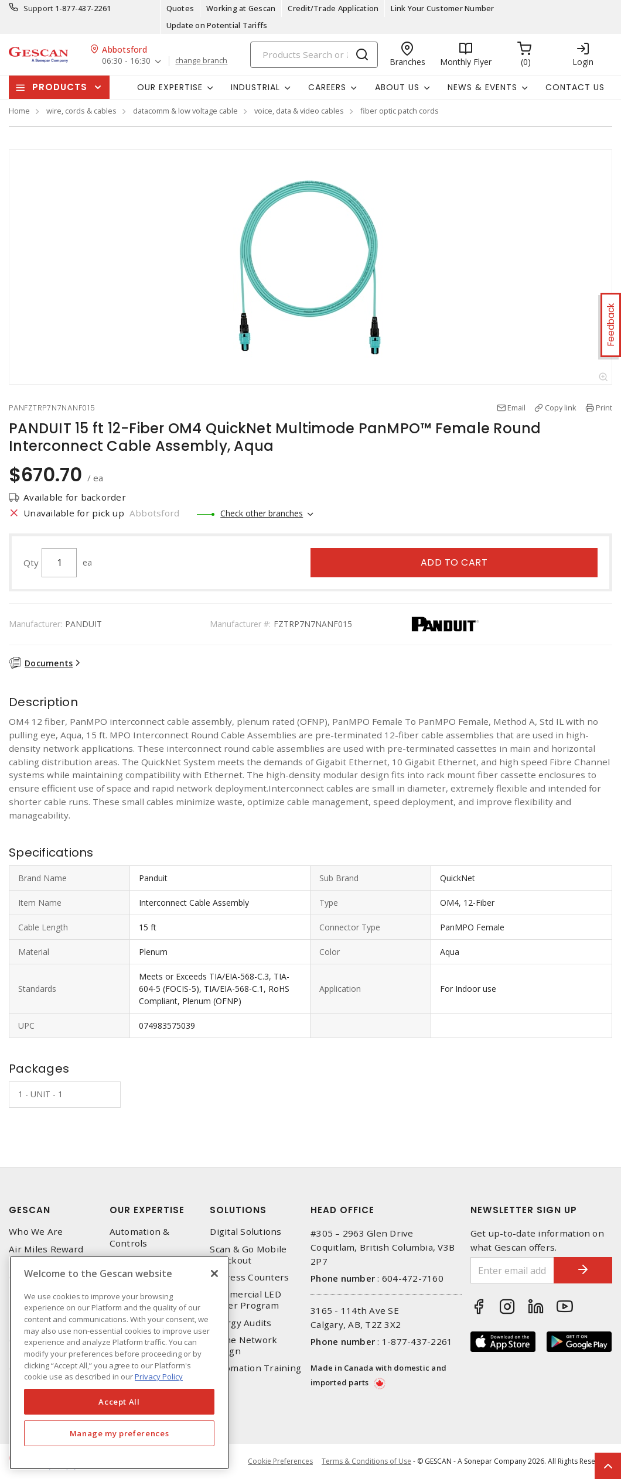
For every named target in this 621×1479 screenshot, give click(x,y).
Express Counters (249, 1277)
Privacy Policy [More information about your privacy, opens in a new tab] (159, 1376)
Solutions (238, 1210)
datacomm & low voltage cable (185, 110)
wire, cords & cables (81, 110)
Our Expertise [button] (170, 87)
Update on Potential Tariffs (217, 25)
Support (38, 8)
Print (604, 407)
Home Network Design (243, 1345)
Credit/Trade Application (333, 8)
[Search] (314, 55)
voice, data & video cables (299, 110)
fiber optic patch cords (399, 110)
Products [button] (59, 87)
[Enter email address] (512, 1270)
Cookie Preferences (280, 1461)
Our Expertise (147, 1210)
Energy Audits (240, 1323)
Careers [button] (327, 87)
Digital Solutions (245, 1231)
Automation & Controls (140, 1237)
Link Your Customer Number (442, 8)
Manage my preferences (119, 1433)
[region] (119, 1363)
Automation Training (255, 1368)
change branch (201, 61)
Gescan (29, 1210)
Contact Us (575, 87)
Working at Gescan (240, 8)
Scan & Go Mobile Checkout (248, 1255)
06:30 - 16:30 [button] (126, 61)
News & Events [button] (482, 87)
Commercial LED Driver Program (245, 1300)
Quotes (180, 8)
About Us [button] (397, 87)
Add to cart (454, 562)
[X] (214, 1273)
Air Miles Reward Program (46, 1255)
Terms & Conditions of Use (366, 1461)
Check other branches (261, 513)
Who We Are (36, 1231)
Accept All (119, 1401)
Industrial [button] (255, 87)
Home (19, 110)
